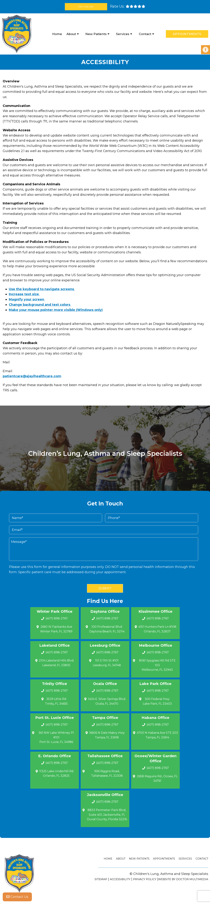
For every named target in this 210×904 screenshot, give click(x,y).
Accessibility (120, 879)
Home (57, 34)
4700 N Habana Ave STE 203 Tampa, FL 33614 (157, 735)
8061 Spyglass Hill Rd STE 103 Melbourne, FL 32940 (157, 665)
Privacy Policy (144, 879)
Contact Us (17, 897)
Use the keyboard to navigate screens (42, 289)
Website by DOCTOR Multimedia (183, 879)
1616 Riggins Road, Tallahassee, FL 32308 (107, 773)
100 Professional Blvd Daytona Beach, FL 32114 (106, 629)
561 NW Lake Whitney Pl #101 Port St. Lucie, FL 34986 (56, 737)
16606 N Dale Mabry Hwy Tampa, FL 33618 (107, 735)
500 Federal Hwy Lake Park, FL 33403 (157, 701)
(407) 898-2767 (57, 618)
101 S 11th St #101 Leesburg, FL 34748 (107, 663)
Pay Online (86, 6)
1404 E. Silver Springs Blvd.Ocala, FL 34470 (107, 701)
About (71, 34)
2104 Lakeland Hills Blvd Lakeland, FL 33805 (56, 663)
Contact (145, 34)
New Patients (96, 34)
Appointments (187, 34)
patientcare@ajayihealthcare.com (32, 376)
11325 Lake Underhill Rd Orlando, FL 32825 (56, 773)
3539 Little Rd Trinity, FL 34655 (56, 701)
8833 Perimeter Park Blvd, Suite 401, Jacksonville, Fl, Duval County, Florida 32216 (107, 814)
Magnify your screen (27, 299)
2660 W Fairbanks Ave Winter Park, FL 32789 (56, 629)
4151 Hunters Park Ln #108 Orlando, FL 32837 (157, 629)
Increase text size (24, 294)
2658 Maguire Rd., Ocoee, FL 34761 (157, 779)
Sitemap (101, 879)
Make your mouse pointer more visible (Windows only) (56, 310)
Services (122, 34)
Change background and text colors (40, 305)
